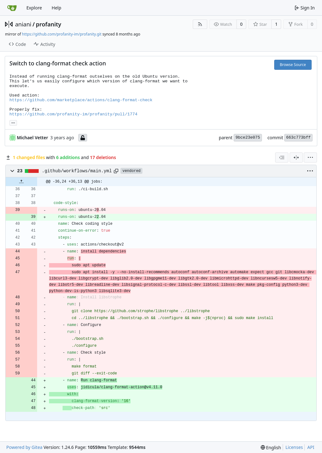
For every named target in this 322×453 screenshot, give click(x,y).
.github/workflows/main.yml (77, 171)
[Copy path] (116, 171)
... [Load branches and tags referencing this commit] (13, 122)
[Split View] (296, 157)
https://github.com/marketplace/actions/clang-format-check (81, 100)
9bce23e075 (248, 137)
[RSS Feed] (200, 24)
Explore (34, 8)
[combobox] (281, 157)
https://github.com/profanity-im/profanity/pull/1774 (73, 114)
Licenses (294, 447)
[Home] (12, 8)
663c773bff (298, 137)
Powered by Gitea (24, 447)
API (310, 447)
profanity (48, 24)
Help (56, 8)
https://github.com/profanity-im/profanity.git (62, 34)
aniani (23, 24)
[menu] (310, 157)
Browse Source (293, 64)
